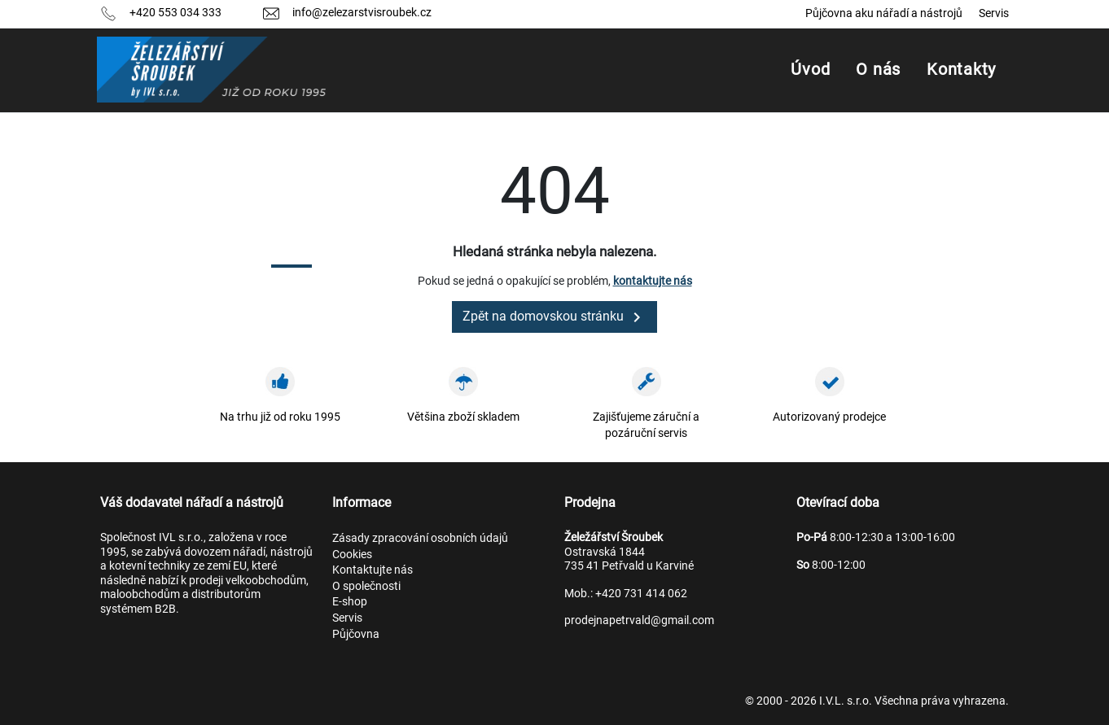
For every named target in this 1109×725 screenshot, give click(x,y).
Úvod (810, 69)
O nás (878, 69)
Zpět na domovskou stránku (554, 317)
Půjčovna (355, 633)
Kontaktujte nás (372, 569)
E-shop (349, 601)
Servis (994, 13)
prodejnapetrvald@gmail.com (639, 620)
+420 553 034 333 (175, 12)
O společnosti (366, 585)
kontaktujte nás (652, 280)
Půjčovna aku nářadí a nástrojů (883, 13)
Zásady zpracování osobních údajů (420, 537)
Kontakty (961, 69)
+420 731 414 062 (641, 593)
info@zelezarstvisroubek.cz (362, 12)
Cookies (352, 554)
